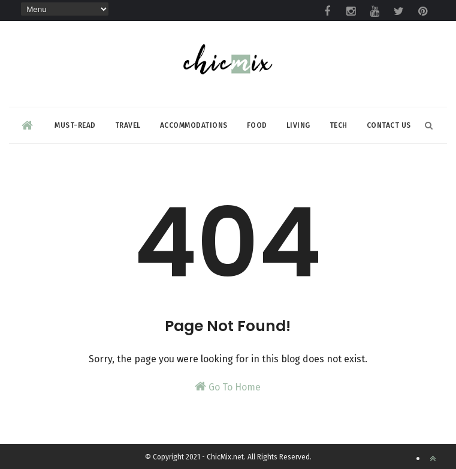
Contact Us (389, 125)
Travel (128, 125)
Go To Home (228, 386)
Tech (339, 125)
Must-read (75, 125)
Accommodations (194, 125)
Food (257, 125)
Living (298, 125)
